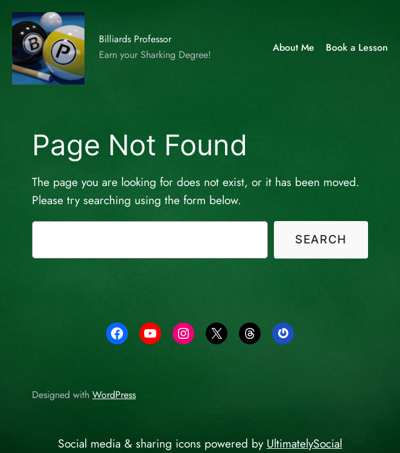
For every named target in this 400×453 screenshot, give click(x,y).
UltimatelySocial (304, 443)
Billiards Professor (135, 39)
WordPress (114, 395)
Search (321, 239)
